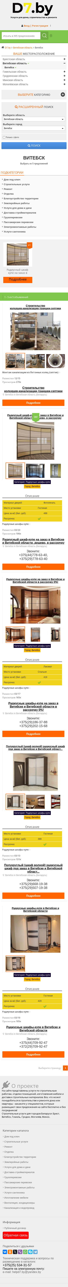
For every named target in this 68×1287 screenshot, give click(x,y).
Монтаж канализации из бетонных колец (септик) (30, 372)
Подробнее (18, 279)
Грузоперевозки (12, 217)
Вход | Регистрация (36, 25)
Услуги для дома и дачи (17, 208)
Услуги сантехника (14, 231)
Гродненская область (15, 75)
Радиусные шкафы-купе (15, 524)
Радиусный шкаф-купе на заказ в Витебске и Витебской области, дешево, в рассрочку (18, 271)
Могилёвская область (15, 84)
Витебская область (15, 63)
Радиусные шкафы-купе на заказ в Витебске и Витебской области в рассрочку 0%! (35, 580)
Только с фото (12, 137)
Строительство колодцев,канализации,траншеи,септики (35, 307)
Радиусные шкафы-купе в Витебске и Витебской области (35, 909)
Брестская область (14, 59)
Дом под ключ (11, 179)
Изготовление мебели (16, 1197)
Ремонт (7, 189)
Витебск (9, 67)
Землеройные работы (16, 203)
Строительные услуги (16, 184)
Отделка (8, 193)
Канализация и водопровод (19, 1208)
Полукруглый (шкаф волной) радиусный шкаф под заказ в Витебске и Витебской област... (35, 748)
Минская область (13, 80)
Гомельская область (14, 71)
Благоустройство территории (20, 198)
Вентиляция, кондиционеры (19, 1202)
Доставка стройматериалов (19, 212)
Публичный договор (15, 1228)
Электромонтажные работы (19, 227)
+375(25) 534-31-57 (17, 1265)
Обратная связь (16, 1235)
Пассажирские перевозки (17, 222)
